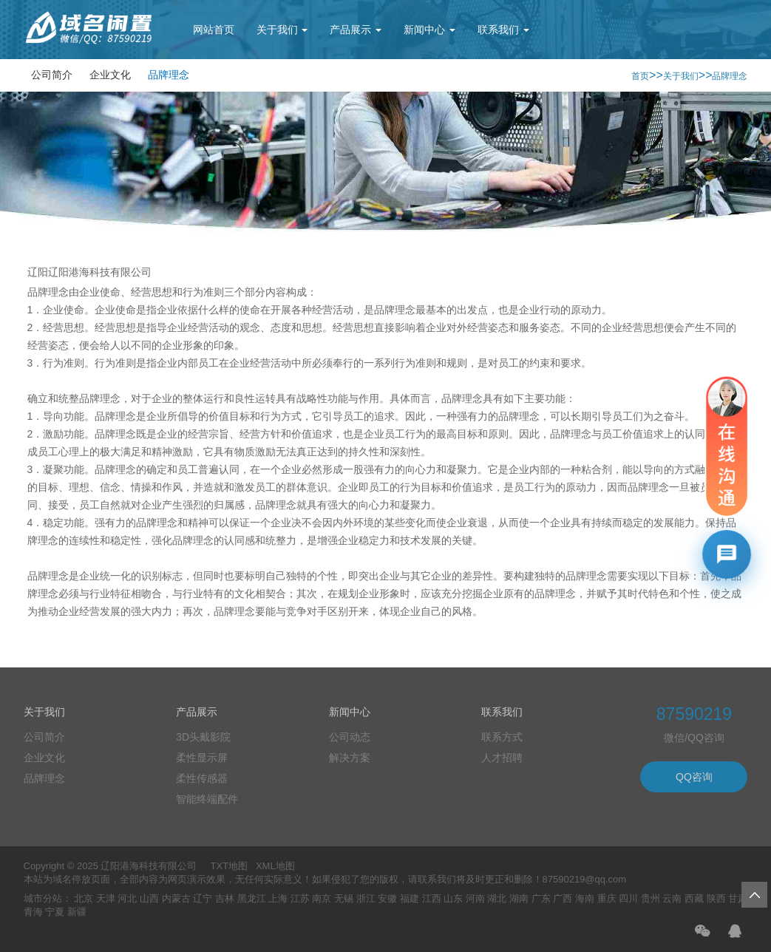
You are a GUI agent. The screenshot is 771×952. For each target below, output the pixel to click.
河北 (127, 898)
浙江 (366, 898)
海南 (584, 898)
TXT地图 (229, 865)
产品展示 (355, 29)
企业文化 (110, 75)
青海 (33, 911)
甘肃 (737, 898)
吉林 (224, 898)
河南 (475, 898)
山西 (149, 898)
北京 (83, 898)
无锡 (343, 898)
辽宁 (202, 898)
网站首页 (213, 29)
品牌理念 (168, 75)
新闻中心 (429, 29)
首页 (640, 76)
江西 (431, 898)
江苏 (300, 898)
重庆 (607, 898)
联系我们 (503, 29)
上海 (278, 898)
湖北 (496, 898)
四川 (628, 898)
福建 (409, 898)
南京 (321, 898)
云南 (672, 898)
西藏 (694, 898)
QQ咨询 (694, 777)
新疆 (76, 911)
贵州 (650, 898)
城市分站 (43, 898)
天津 (105, 898)
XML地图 (275, 865)
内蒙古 (176, 898)
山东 (453, 898)
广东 (541, 898)
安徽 (387, 898)
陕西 (716, 898)
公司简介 (51, 75)
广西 (562, 898)
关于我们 (282, 29)
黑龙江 (251, 898)
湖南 (519, 898)
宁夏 (54, 911)
